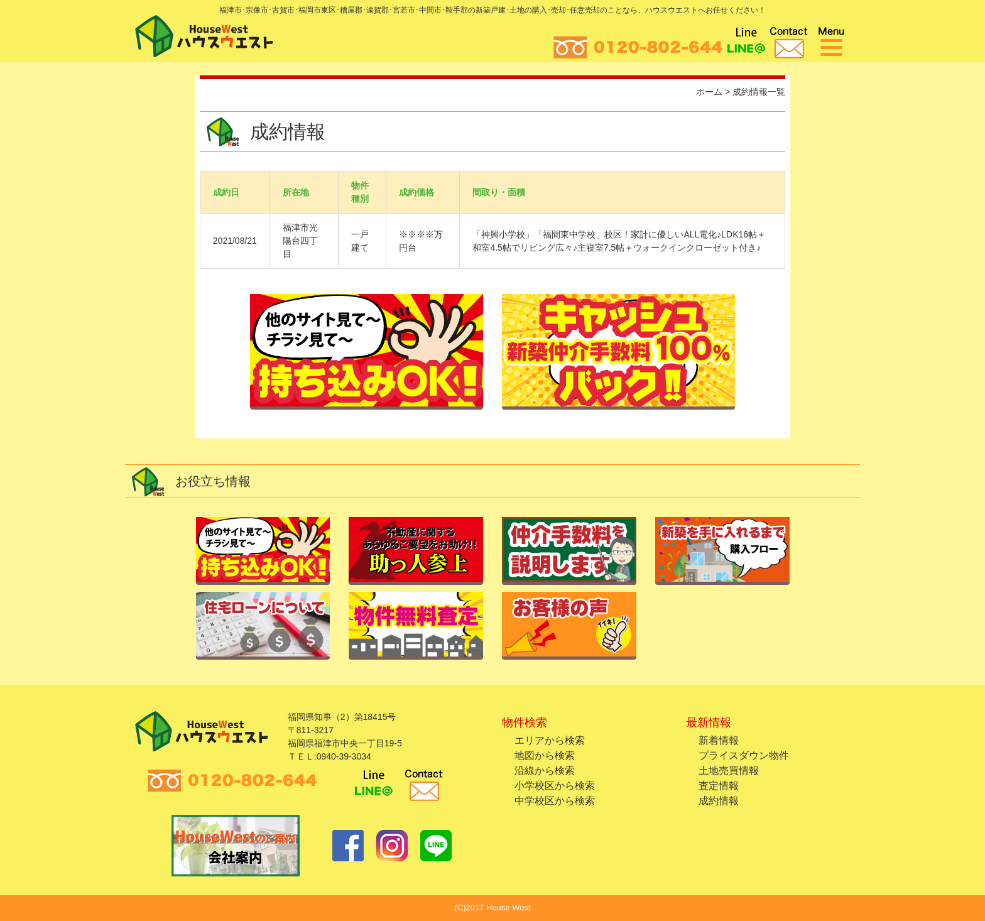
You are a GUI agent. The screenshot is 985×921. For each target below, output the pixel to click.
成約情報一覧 (758, 92)
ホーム (709, 92)
